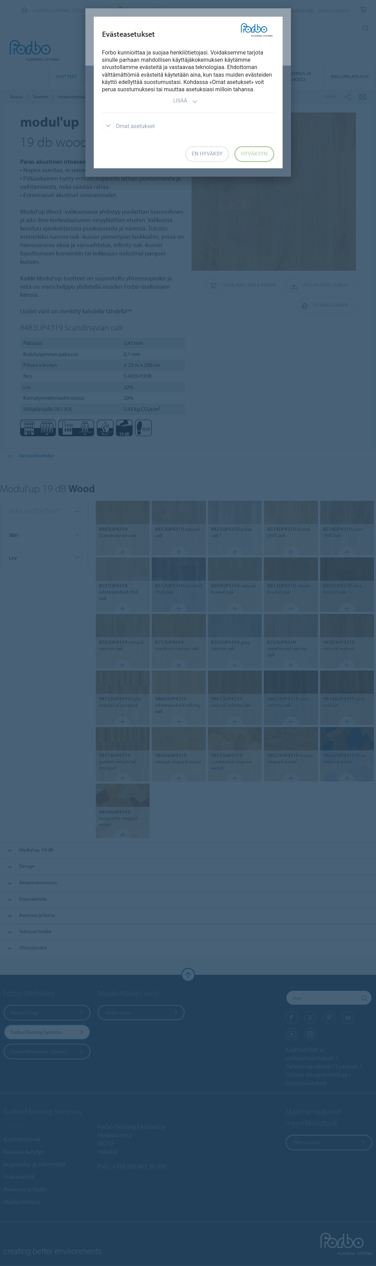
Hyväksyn (254, 154)
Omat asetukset (128, 126)
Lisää (185, 102)
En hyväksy (207, 154)
